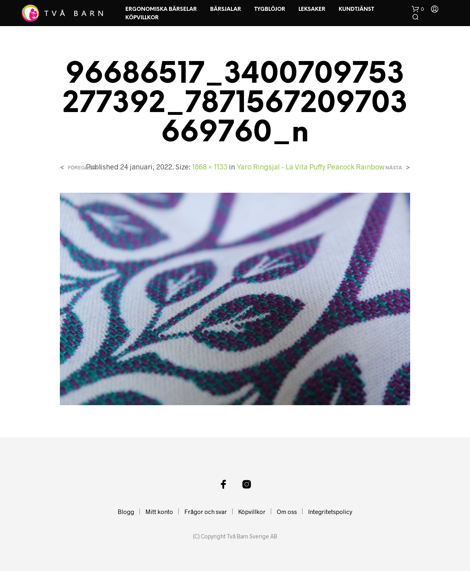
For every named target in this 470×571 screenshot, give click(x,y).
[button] (418, 9)
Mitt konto (159, 511)
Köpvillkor (142, 17)
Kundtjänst (356, 9)
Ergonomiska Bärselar (161, 9)
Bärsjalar (225, 9)
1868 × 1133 (209, 166)
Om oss (287, 511)
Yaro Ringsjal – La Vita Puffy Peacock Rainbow (310, 166)
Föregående (85, 167)
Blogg (126, 511)
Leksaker (311, 9)
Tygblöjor (269, 9)
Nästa (393, 167)
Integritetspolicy (330, 511)
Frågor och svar (205, 511)
